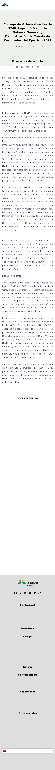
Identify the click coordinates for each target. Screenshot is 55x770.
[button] (16, 66)
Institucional (27, 18)
